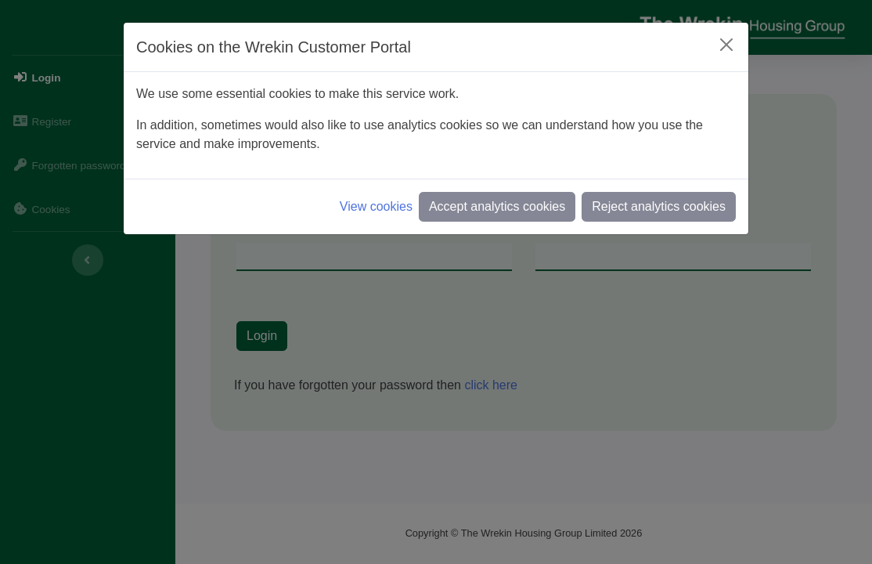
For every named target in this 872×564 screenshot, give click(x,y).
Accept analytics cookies (497, 206)
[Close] (726, 44)
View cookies (376, 206)
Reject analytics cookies (659, 206)
